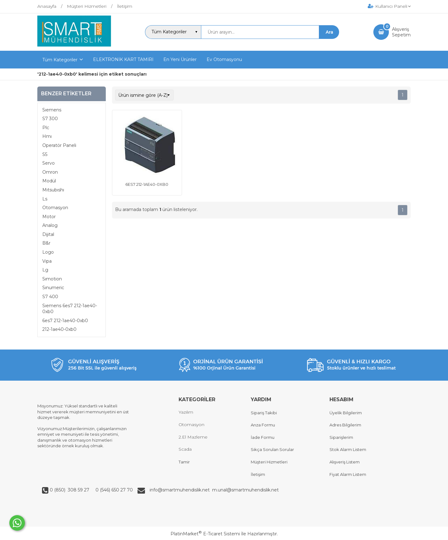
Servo (48, 163)
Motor (49, 216)
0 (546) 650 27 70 (113, 490)
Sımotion (52, 279)
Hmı (47, 136)
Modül (49, 181)
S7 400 (50, 296)
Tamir (184, 461)
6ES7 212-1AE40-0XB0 (146, 184)
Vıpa (47, 261)
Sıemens (51, 110)
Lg (45, 270)
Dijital (48, 234)
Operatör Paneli (59, 145)
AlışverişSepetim (401, 32)
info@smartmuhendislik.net (181, 490)
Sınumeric (53, 287)
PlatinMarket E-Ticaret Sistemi (205, 534)
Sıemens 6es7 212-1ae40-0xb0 (69, 309)
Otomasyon (55, 207)
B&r (46, 243)
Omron (50, 172)
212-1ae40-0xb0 (59, 329)
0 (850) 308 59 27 (70, 490)
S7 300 (50, 118)
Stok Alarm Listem (347, 449)
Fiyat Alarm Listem (347, 474)
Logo (48, 252)
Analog (50, 225)
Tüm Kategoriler (59, 60)
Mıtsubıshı (53, 190)
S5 (44, 154)
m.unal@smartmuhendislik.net (245, 490)
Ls (44, 199)
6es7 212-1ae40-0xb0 (65, 320)
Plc (45, 127)
